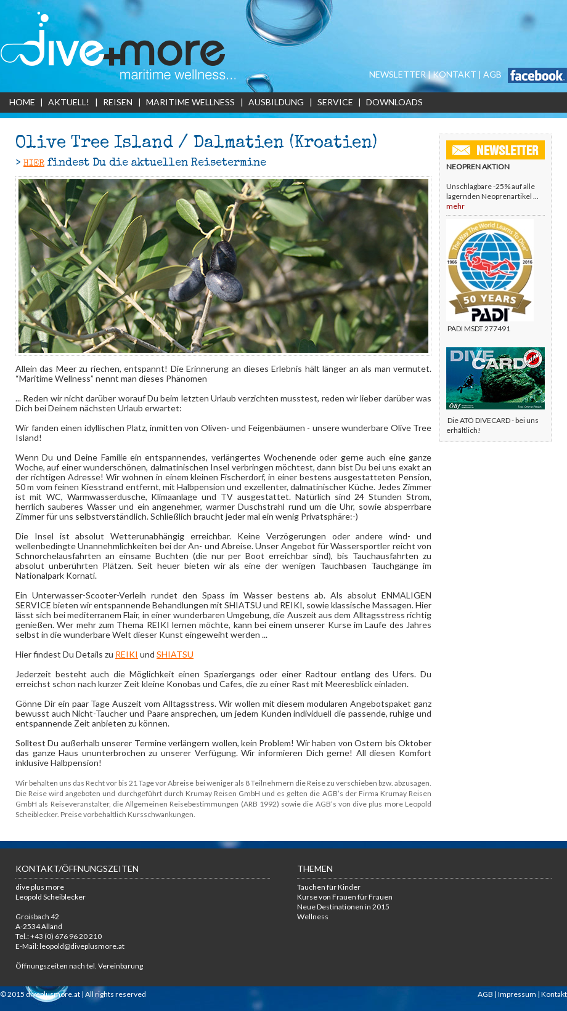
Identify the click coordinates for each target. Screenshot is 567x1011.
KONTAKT (454, 74)
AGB (492, 74)
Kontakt (554, 994)
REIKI (126, 654)
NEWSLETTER (397, 74)
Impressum (517, 994)
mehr (455, 206)
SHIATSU (175, 654)
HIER (33, 163)
